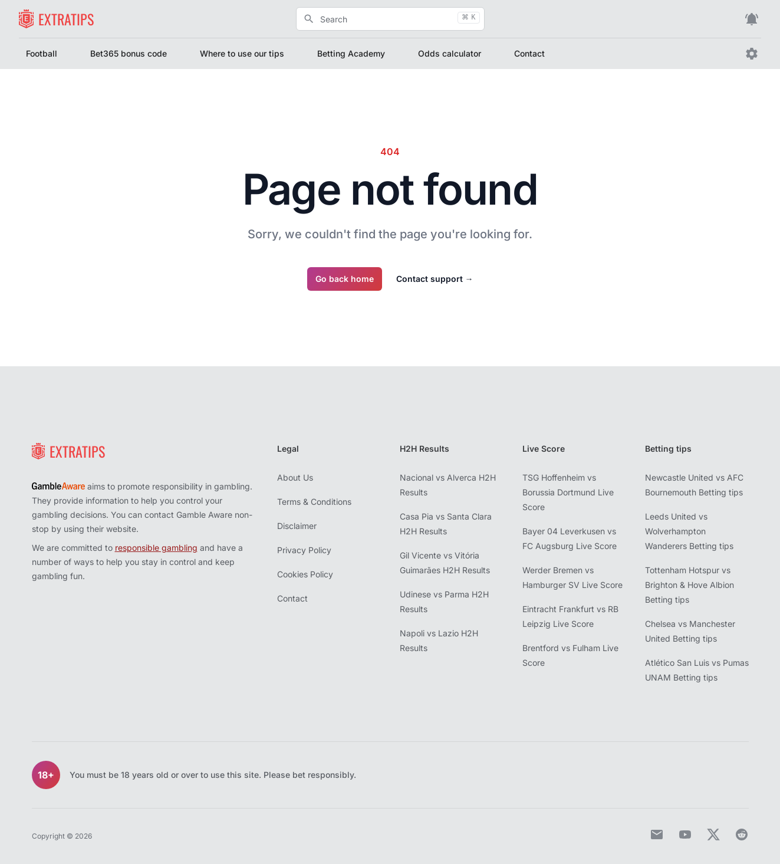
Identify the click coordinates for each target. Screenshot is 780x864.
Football (41, 53)
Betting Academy (351, 53)
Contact (529, 53)
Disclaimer (297, 526)
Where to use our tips (242, 53)
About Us (295, 477)
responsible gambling (156, 548)
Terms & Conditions (314, 502)
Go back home (344, 279)
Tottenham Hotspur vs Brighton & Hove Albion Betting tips (689, 585)
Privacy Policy (304, 550)
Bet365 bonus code (128, 53)
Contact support (434, 279)
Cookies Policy (305, 574)
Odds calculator (449, 53)
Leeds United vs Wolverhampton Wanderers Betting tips (689, 531)
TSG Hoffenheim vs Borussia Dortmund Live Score (568, 492)
